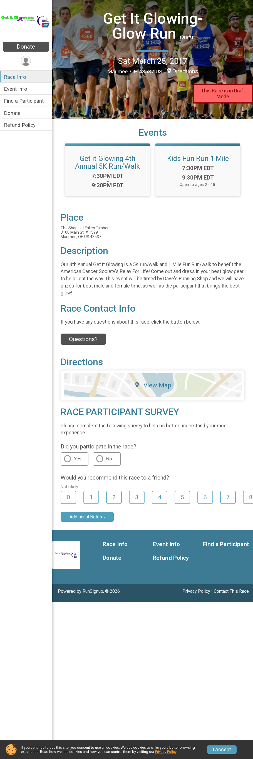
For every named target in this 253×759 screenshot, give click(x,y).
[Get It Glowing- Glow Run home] (26, 21)
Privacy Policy (196, 591)
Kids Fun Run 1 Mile (198, 158)
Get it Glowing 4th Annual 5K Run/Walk (107, 162)
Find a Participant (24, 101)
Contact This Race (231, 591)
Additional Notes (86, 517)
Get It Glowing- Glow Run (153, 26)
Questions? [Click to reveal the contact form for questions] (84, 339)
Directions (185, 71)
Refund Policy (20, 125)
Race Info (15, 77)
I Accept (222, 749)
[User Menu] (26, 61)
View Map (153, 385)
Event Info (16, 89)
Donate (26, 46)
